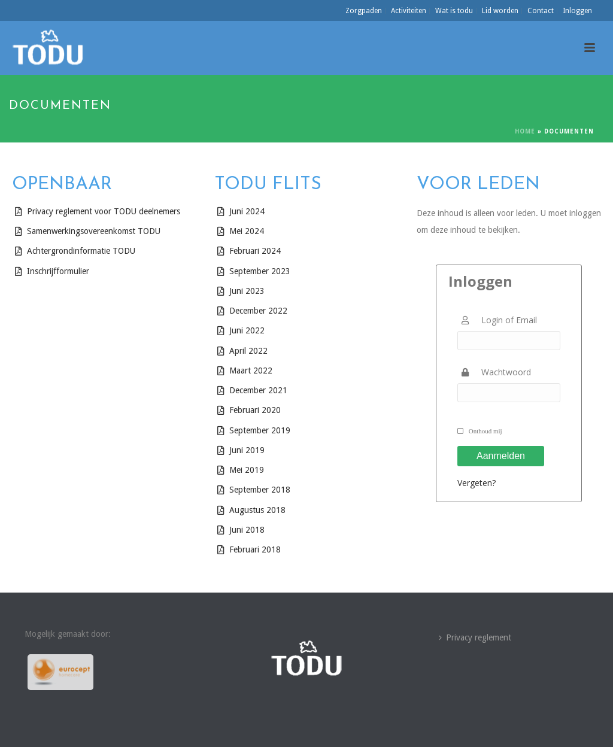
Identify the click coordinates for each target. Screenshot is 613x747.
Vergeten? (476, 482)
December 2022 (259, 310)
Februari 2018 (255, 549)
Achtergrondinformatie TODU (81, 251)
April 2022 (248, 351)
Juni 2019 (247, 450)
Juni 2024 (247, 211)
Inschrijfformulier (58, 271)
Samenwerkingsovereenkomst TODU (93, 231)
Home (525, 131)
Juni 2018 (247, 530)
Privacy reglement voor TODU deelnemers (103, 211)
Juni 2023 (247, 291)
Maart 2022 (250, 370)
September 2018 (259, 489)
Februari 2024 (255, 251)
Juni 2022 (247, 330)
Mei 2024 (246, 231)
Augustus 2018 (257, 510)
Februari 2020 (255, 410)
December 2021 (258, 390)
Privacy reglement (475, 637)
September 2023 (259, 271)
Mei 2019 (246, 470)
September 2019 (259, 430)
